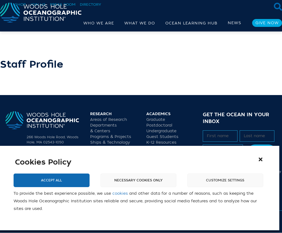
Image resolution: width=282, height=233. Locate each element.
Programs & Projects (110, 136)
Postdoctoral (159, 125)
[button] (260, 159)
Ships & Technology (110, 142)
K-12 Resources (161, 142)
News (234, 23)
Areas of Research (108, 119)
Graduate (155, 119)
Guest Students (162, 136)
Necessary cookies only (138, 180)
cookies (120, 193)
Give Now (267, 23)
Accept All (51, 180)
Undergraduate (161, 131)
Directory (90, 4)
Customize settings (225, 180)
